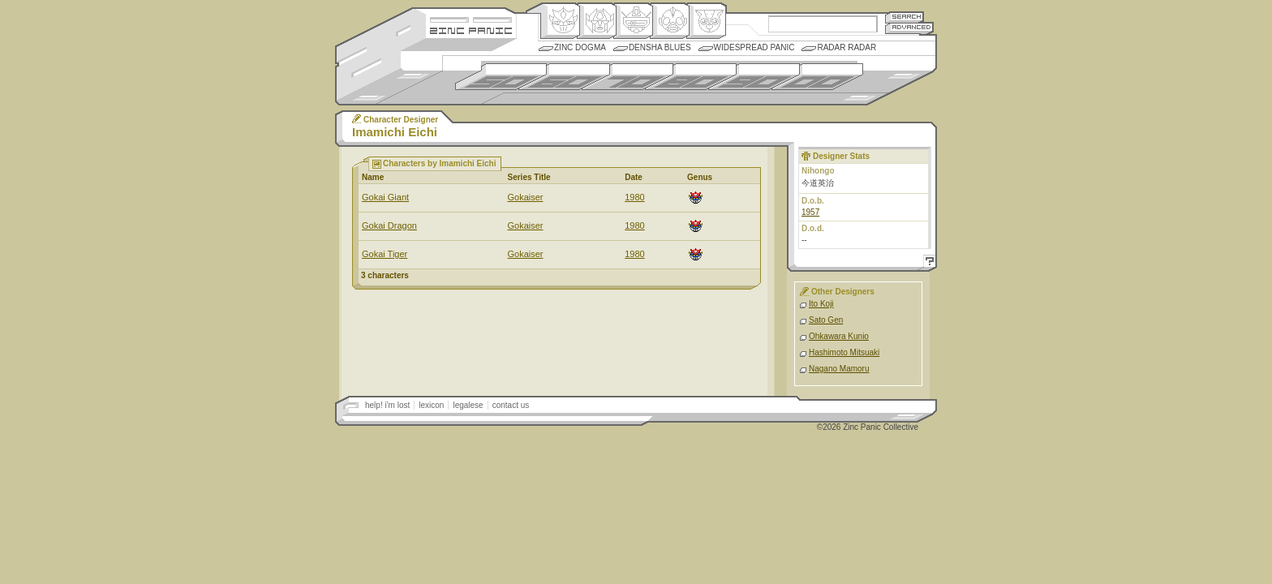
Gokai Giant (385, 197)
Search (904, 16)
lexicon (431, 405)
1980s (691, 76)
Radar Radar (846, 47)
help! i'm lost (387, 405)
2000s (817, 76)
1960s (564, 76)
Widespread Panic (754, 47)
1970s (627, 76)
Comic (706, 21)
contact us (511, 405)
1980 (634, 197)
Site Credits (471, 18)
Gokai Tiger (384, 254)
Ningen (670, 21)
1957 (810, 212)
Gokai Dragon (389, 225)
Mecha (633, 21)
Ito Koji (821, 303)
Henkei (597, 21)
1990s (754, 76)
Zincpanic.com (471, 29)
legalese (468, 405)
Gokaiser (525, 197)
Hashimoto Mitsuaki (844, 352)
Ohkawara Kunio (839, 336)
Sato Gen (826, 320)
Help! (927, 263)
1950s (501, 76)
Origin (560, 21)
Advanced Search (909, 28)
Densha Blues (660, 47)
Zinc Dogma (580, 47)
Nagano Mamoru (839, 368)
